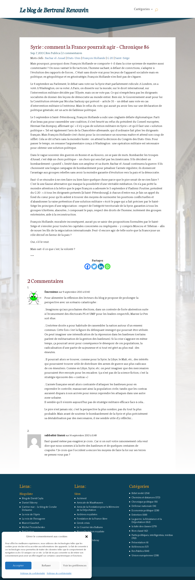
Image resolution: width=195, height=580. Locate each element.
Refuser (46, 565)
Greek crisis (83, 523)
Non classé (138, 531)
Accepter (18, 565)
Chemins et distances (143, 497)
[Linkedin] (101, 266)
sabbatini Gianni (54, 435)
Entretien (137, 514)
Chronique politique (143, 501)
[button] (86, 536)
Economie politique (142, 510)
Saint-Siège (122, 58)
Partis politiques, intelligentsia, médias (152, 535)
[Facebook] (87, 266)
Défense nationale (142, 506)
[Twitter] (94, 266)
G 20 (110, 58)
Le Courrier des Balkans (90, 527)
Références (138, 546)
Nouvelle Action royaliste (90, 531)
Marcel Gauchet (30, 523)
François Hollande (93, 58)
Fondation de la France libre (92, 518)
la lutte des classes (141, 526)
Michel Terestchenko (33, 527)
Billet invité (138, 493)
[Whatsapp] (107, 266)
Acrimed (81, 498)
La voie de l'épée (31, 514)
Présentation (138, 542)
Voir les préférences (74, 565)
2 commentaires (72, 53)
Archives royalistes (87, 514)
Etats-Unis (73, 58)
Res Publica (53, 53)
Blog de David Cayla (32, 498)
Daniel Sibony (29, 502)
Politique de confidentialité (32, 573)
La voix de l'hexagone (33, 518)
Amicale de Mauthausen (90, 502)
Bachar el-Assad (55, 58)
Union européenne (142, 555)
